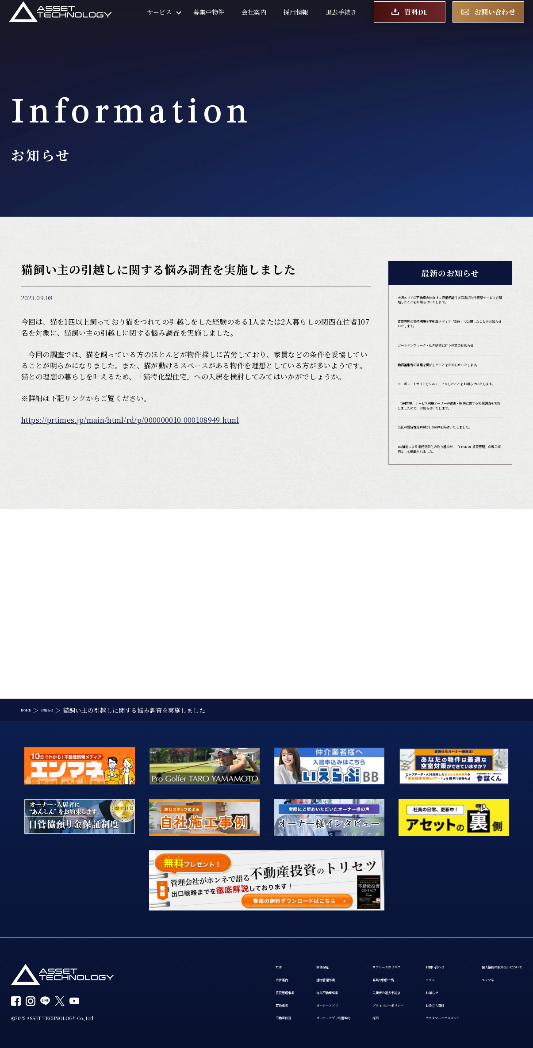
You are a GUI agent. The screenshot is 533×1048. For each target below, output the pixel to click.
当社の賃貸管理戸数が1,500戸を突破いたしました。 (450, 542)
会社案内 (254, 22)
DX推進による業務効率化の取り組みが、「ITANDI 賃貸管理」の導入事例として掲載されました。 (450, 579)
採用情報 (296, 22)
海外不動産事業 (254, 950)
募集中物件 (208, 22)
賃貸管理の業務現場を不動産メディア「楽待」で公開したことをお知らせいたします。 (448, 358)
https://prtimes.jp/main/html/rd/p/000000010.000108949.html (130, 420)
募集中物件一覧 (343, 933)
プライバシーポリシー (352, 967)
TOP (179, 917)
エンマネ (185, 1017)
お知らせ (418, 950)
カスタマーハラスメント (439, 984)
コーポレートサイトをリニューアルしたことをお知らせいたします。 (447, 460)
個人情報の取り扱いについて (213, 1000)
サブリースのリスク (349, 917)
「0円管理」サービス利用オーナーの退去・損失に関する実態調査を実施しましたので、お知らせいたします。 (450, 501)
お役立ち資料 (424, 967)
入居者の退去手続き (349, 950)
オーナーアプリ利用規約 (265, 984)
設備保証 (244, 917)
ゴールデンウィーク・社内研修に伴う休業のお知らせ (448, 395)
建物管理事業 (250, 933)
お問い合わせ (424, 917)
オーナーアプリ (253, 967)
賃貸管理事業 (191, 950)
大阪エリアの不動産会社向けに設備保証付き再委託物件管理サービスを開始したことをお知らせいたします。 (448, 313)
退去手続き (341, 22)
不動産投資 (188, 984)
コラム (415, 933)
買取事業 (185, 967)
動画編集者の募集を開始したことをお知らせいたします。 (448, 427)
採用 (328, 984)
